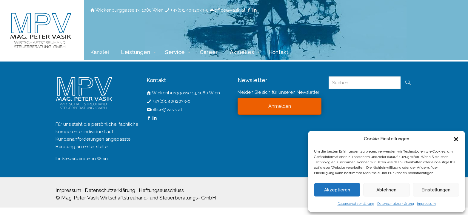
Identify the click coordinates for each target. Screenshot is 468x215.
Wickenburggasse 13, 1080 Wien (130, 10)
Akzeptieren (337, 190)
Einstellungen (435, 190)
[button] (456, 139)
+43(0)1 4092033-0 (189, 10)
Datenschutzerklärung (356, 204)
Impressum (426, 204)
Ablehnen (386, 190)
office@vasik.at (229, 10)
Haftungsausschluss (161, 190)
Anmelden (279, 106)
